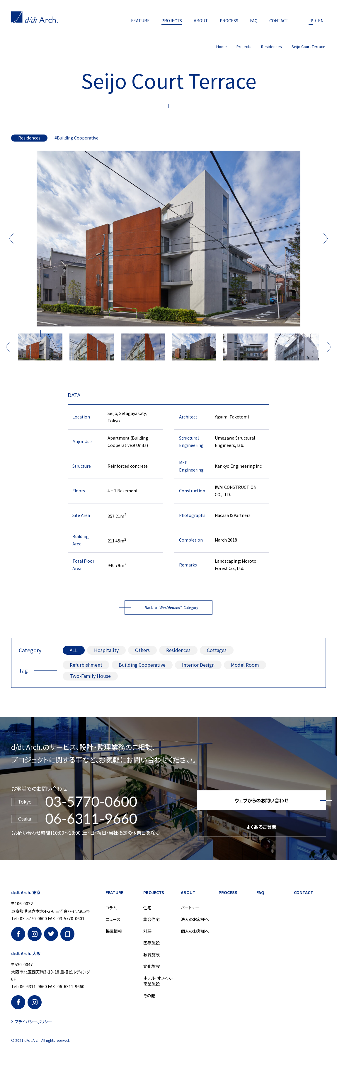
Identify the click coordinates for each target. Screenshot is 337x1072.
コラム (111, 908)
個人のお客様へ (195, 931)
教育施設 (151, 954)
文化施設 (151, 966)
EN (321, 20)
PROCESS (229, 20)
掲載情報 (113, 931)
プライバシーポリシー (33, 1022)
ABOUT (201, 20)
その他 (149, 995)
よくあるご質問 (261, 826)
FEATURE (140, 20)
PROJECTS (171, 20)
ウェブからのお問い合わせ (261, 800)
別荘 (147, 931)
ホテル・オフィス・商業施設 (158, 981)
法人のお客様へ (195, 919)
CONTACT (279, 20)
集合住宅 (151, 919)
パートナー (190, 908)
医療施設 (151, 943)
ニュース (112, 919)
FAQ (254, 20)
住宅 (147, 908)
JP (311, 20)
